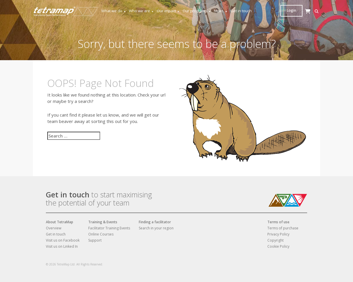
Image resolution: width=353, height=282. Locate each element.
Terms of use (278, 221)
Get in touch (241, 10)
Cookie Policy (278, 246)
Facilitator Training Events (109, 228)
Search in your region (156, 228)
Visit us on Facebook (63, 240)
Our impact (168, 11)
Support (95, 240)
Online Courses (101, 234)
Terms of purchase (282, 228)
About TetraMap (59, 221)
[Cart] (292, 17)
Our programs (197, 11)
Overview (53, 228)
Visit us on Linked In (62, 246)
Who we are (141, 11)
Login (309, 10)
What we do (113, 11)
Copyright (275, 240)
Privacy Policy (278, 234)
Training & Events (102, 221)
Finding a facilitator (155, 221)
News (221, 11)
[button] (283, 11)
